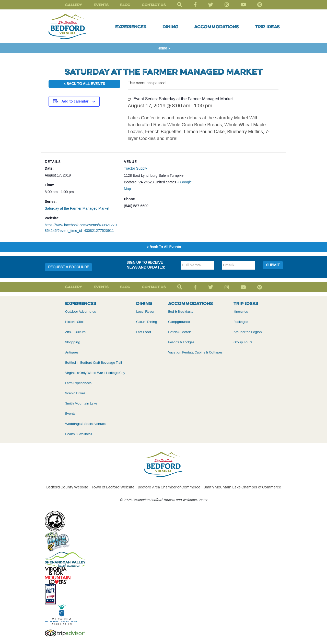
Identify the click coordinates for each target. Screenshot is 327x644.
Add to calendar (75, 101)
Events (101, 4)
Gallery (73, 4)
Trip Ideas (267, 26)
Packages (240, 322)
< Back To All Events (84, 84)
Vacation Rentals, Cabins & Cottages (195, 352)
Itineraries (240, 311)
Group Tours (242, 342)
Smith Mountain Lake (81, 403)
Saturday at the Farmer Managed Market (77, 208)
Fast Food (143, 332)
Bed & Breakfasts (180, 311)
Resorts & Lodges (181, 342)
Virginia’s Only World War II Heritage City (95, 373)
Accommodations (216, 26)
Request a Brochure (68, 267)
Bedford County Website (67, 487)
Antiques (71, 352)
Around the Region (247, 332)
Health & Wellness (78, 434)
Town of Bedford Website (112, 487)
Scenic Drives (75, 393)
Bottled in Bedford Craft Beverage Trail (93, 362)
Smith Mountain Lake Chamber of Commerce (242, 487)
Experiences (130, 26)
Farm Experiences (78, 383)
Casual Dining (146, 322)
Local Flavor (145, 311)
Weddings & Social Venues (85, 424)
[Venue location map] (230, 187)
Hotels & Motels (179, 332)
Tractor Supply (135, 168)
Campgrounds (179, 322)
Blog (125, 4)
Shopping (72, 342)
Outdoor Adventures (80, 311)
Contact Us (154, 4)
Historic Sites (74, 322)
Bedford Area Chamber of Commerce (169, 487)
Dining (170, 26)
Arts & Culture (75, 332)
